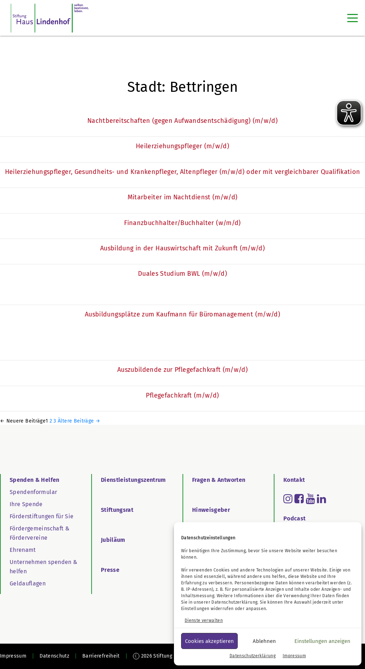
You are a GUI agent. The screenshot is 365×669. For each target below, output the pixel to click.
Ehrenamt (23, 549)
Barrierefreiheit (101, 656)
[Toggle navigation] (352, 18)
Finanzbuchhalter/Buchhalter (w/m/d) (182, 223)
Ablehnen (264, 641)
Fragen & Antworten (218, 479)
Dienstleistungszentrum (133, 479)
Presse (110, 569)
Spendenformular (33, 492)
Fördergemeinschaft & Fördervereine (40, 533)
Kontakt (294, 479)
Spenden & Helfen (35, 479)
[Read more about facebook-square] (299, 498)
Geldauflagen (28, 583)
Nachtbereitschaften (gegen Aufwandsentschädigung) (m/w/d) (182, 121)
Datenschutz (54, 656)
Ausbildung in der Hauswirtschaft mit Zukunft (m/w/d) (182, 248)
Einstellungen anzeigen (322, 641)
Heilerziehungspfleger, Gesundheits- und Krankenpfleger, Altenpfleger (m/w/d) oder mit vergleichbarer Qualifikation (182, 172)
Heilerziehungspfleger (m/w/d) (182, 146)
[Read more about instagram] (288, 498)
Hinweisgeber (211, 509)
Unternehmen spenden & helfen (43, 567)
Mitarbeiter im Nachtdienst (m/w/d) (183, 197)
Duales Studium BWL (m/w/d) (182, 274)
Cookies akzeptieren (209, 641)
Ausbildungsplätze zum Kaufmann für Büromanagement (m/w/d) (182, 314)
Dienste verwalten (204, 620)
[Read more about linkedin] (321, 498)
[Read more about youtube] (310, 498)
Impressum (294, 655)
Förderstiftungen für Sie (41, 516)
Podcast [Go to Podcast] (294, 518)
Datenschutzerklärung (234, 602)
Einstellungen (195, 608)
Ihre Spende (26, 504)
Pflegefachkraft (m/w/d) (182, 395)
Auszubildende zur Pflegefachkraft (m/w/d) (182, 370)
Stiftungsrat (117, 509)
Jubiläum (113, 539)
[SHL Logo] (50, 18)
